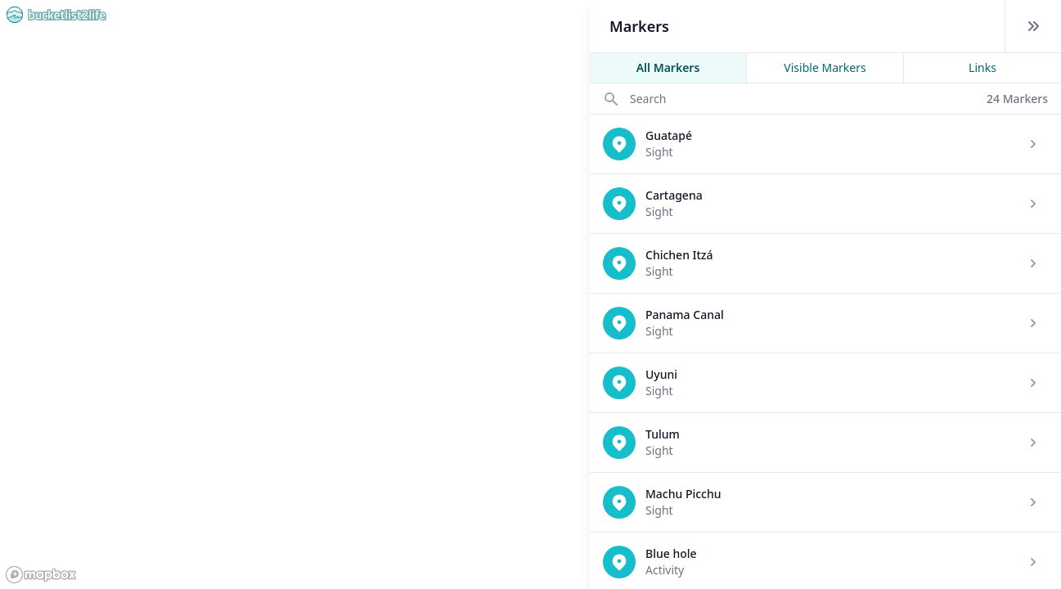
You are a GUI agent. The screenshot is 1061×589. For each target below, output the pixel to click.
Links (982, 67)
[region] (530, 294)
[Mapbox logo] (41, 574)
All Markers (668, 67)
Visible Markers (824, 67)
